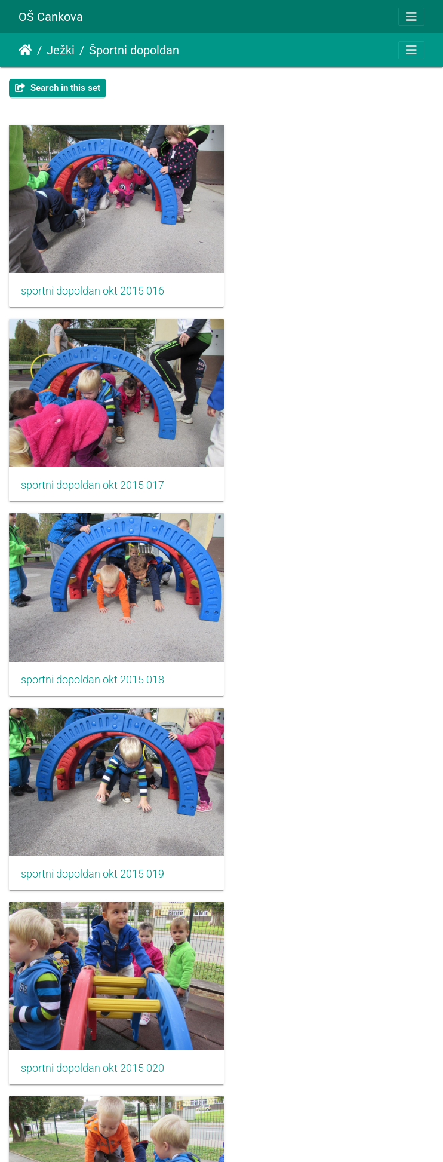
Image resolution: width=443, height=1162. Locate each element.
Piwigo (245, 1136)
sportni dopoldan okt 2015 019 (314, 470)
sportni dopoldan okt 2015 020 (92, 657)
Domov (25, 50)
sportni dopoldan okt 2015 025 (314, 1030)
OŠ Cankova (51, 17)
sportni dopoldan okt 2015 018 (92, 470)
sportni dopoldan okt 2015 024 (92, 1030)
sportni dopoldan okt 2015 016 (92, 283)
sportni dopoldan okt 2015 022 (92, 843)
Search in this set (57, 87)
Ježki (61, 50)
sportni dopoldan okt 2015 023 (314, 843)
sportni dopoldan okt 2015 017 (314, 283)
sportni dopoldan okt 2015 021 (314, 657)
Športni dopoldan (134, 50)
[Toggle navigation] (411, 17)
